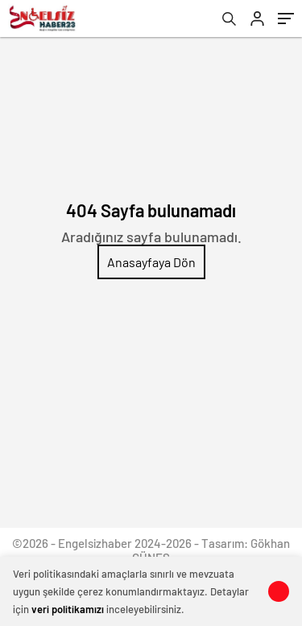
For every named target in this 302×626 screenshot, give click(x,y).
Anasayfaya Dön (151, 262)
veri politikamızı (67, 609)
